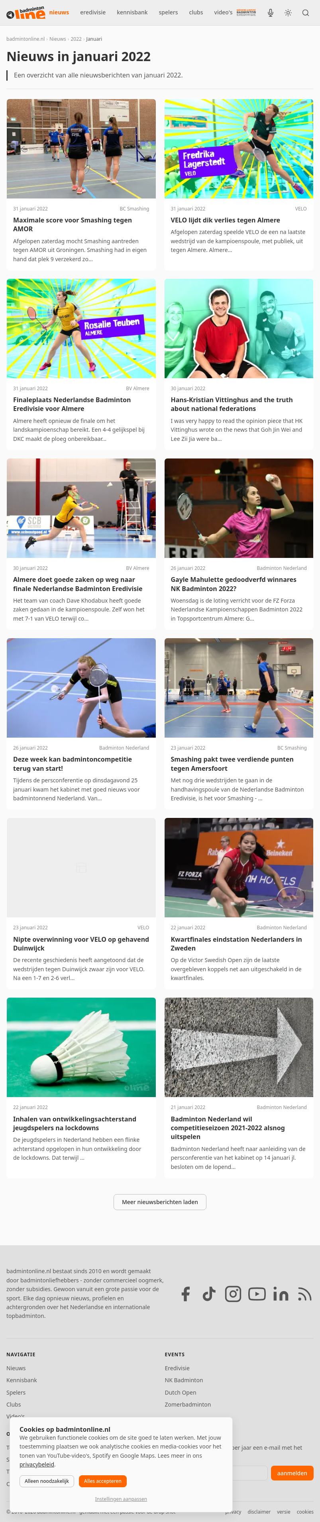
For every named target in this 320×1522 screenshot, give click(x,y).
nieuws (59, 12)
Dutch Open (180, 1392)
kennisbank (132, 12)
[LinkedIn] (281, 1294)
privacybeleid (37, 1464)
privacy (233, 1511)
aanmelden (292, 1473)
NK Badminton (184, 1380)
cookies (305, 1511)
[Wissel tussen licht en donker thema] (288, 13)
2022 (76, 39)
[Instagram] (233, 1294)
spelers (168, 12)
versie (283, 1511)
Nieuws (57, 39)
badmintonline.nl (25, 39)
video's (223, 12)
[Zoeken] (306, 13)
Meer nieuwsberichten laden (160, 1202)
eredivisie (93, 12)
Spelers (16, 1392)
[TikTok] (209, 1294)
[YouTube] (257, 1294)
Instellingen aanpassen (121, 1499)
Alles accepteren (103, 1481)
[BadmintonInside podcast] (271, 13)
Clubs (13, 1404)
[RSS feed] (305, 1294)
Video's (15, 1416)
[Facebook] (185, 1294)
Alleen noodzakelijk (47, 1481)
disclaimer (259, 1511)
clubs (196, 12)
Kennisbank (21, 1380)
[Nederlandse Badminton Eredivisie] (246, 12)
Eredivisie (177, 1368)
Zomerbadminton (188, 1404)
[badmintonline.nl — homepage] (25, 12)
